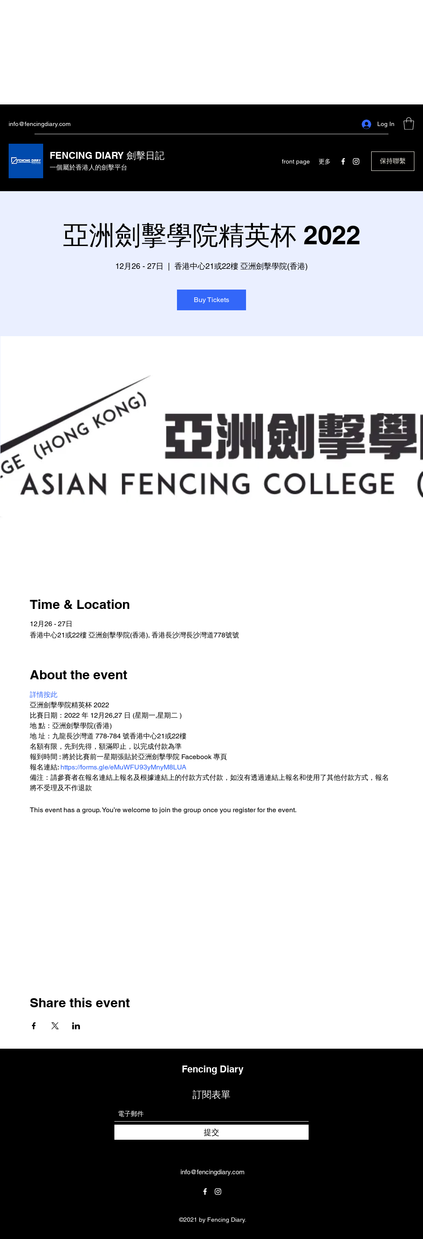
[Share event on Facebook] (34, 1025)
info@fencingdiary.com (40, 123)
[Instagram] (356, 161)
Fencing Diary (212, 1069)
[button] (409, 123)
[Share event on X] (55, 1025)
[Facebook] (343, 161)
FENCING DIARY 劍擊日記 (107, 155)
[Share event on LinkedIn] (76, 1025)
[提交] (211, 1132)
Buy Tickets (211, 300)
